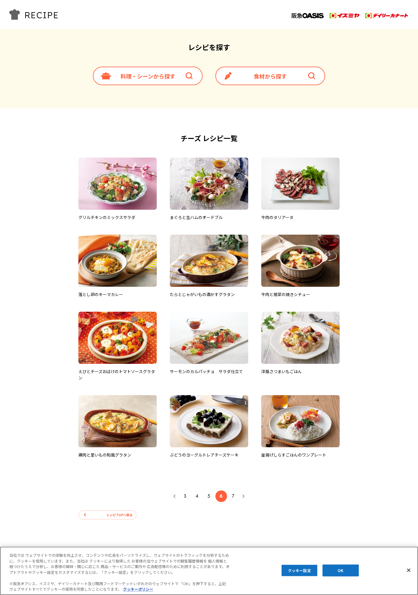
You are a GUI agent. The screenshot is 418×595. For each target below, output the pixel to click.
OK (340, 570)
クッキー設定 (299, 570)
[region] (209, 571)
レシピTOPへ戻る (114, 517)
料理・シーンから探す (148, 76)
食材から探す (270, 76)
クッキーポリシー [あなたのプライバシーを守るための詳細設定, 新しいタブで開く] (138, 589)
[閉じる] (408, 570)
